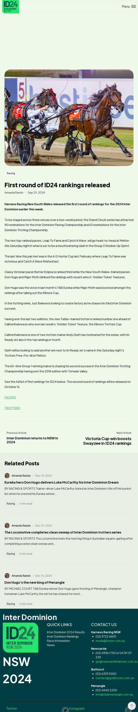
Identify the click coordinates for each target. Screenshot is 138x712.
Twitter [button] (11, 708)
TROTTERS (12, 408)
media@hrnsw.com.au (110, 641)
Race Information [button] (58, 641)
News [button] (51, 645)
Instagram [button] (77, 708)
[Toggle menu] (127, 6)
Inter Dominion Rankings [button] (63, 636)
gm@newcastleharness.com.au (117, 661)
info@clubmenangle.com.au (114, 694)
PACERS (10, 397)
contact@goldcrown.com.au (115, 678)
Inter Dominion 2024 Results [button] (66, 632)
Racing (11, 173)
